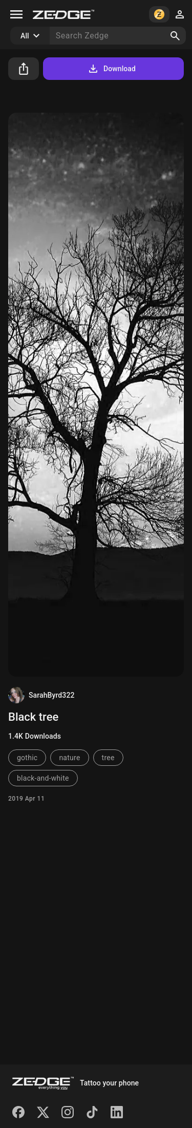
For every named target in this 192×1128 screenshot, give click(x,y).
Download (111, 68)
